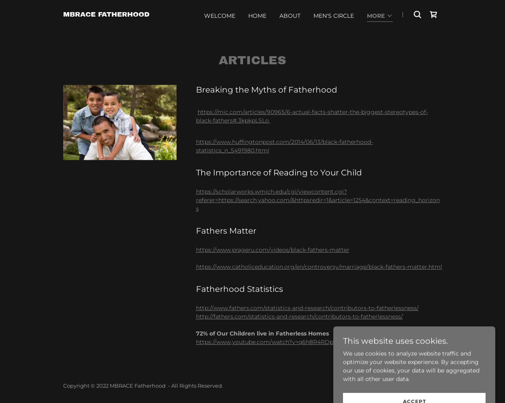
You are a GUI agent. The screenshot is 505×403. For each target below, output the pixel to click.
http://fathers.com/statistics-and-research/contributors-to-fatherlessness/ (299, 316)
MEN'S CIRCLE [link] (333, 15)
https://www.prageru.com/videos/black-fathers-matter (272, 249)
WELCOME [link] (219, 15)
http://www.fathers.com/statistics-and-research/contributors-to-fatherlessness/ (307, 308)
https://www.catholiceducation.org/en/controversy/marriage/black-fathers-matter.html (319, 266)
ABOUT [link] (289, 15)
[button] (380, 16)
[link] (106, 14)
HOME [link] (257, 15)
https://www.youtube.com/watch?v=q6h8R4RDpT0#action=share (288, 342)
